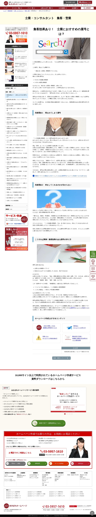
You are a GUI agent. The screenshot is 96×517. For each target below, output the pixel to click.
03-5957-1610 (70, 2)
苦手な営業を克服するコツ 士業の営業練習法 (21, 70)
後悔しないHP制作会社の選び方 (21, 475)
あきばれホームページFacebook (77, 495)
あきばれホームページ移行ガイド (56, 493)
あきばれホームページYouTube (77, 493)
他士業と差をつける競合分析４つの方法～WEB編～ (17, 188)
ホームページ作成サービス (10, 480)
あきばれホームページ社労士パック (13, 497)
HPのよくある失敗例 (8, 476)
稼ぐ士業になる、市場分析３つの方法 (16, 147)
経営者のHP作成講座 (10, 472)
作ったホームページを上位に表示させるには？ (21, 50)
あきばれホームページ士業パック (13, 493)
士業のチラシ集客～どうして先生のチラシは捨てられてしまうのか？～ (17, 132)
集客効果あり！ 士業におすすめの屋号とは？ (17, 95)
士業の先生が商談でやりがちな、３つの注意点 (17, 154)
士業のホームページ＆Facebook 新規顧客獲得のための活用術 (16, 127)
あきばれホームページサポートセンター (36, 495)
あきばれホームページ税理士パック (13, 495)
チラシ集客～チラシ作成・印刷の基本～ (16, 144)
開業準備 (9, 205)
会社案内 (72, 509)
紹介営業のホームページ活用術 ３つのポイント (17, 172)
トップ (5, 8)
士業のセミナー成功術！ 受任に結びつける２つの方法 (17, 113)
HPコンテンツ (45, 479)
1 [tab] (65, 414)
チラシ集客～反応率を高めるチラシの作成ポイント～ (21, 58)
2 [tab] (67, 414)
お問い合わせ (82, 477)
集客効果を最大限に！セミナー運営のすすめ (17, 100)
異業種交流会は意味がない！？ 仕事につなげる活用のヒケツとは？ (21, 65)
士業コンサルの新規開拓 (13, 200)
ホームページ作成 (8, 479)
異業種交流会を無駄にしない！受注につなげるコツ (17, 118)
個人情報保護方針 (87, 509)
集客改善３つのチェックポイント (15, 150)
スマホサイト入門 (33, 476)
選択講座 (48, 472)
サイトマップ (78, 509)
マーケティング (45, 482)
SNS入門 (44, 480)
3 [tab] (69, 414)
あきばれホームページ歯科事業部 (13, 491)
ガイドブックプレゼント (85, 479)
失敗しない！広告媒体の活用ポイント (16, 192)
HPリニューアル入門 (34, 477)
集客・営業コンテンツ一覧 (60, 358)
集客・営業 (10, 92)
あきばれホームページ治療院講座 (35, 491)
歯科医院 (56, 479)
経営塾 (81, 476)
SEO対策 (44, 476)
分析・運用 (44, 485)
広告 (43, 483)
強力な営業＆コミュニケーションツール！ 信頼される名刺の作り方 (17, 179)
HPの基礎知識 (45, 474)
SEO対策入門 (20, 477)
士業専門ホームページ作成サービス (79, 307)
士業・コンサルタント (17, 85)
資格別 (9, 209)
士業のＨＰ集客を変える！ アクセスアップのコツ (17, 163)
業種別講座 (60, 472)
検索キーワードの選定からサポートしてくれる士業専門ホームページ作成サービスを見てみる (61, 175)
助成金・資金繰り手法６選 (72, 474)
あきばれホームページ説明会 (77, 491)
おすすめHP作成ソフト (34, 474)
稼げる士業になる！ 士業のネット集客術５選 (21, 77)
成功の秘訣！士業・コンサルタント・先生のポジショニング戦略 (17, 123)
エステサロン (57, 477)
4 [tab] (72, 414)
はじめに (6, 474)
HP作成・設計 (11, 88)
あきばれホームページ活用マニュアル (57, 495)
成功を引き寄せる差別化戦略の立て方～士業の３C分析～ (17, 104)
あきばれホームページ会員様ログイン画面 (36, 493)
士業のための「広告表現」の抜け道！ (16, 195)
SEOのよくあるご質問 (46, 477)
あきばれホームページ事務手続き (56, 491)
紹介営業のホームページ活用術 (14, 197)
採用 (56, 480)
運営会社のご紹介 (83, 474)
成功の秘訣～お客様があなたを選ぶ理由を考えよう (17, 158)
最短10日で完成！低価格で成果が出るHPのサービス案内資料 (79, 338)
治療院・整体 (57, 476)
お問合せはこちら (85, 2)
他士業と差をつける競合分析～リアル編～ (17, 175)
